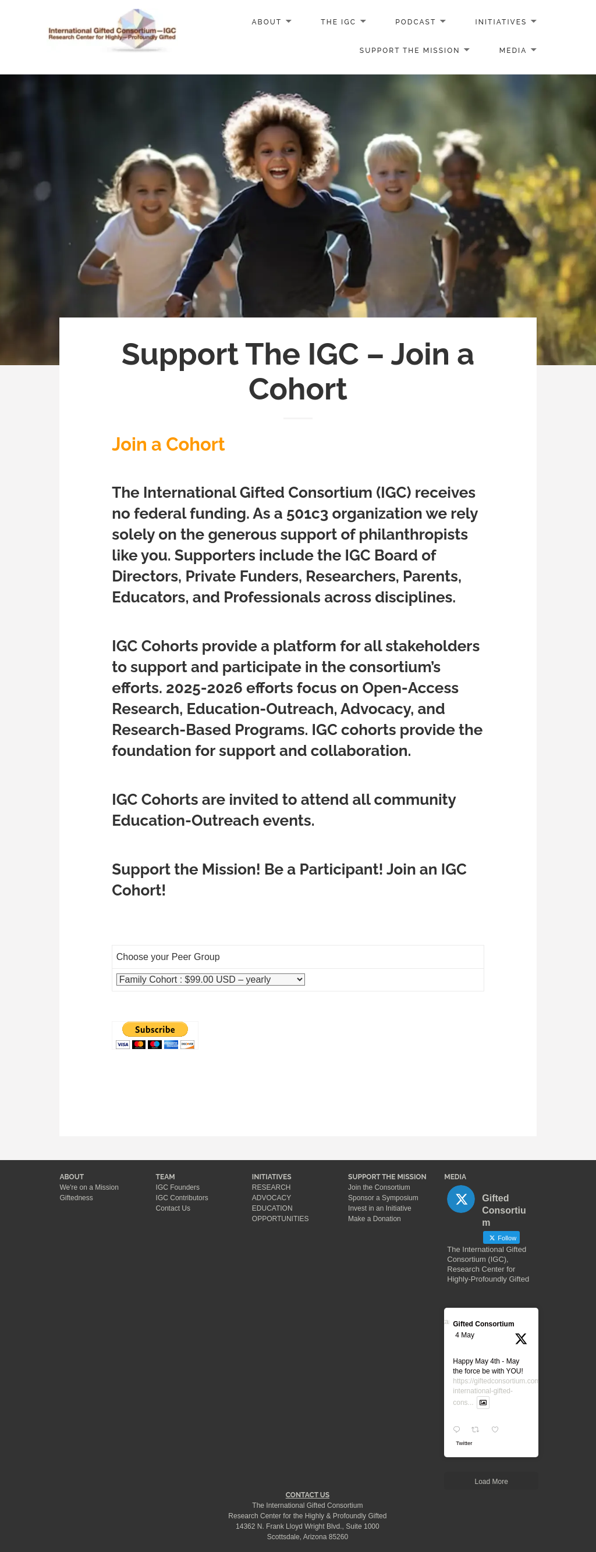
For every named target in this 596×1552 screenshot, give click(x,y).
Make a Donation (374, 1219)
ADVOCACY (271, 1198)
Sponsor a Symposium (383, 1198)
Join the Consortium (379, 1187)
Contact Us (173, 1208)
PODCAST (415, 22)
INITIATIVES (501, 22)
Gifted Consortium (483, 1324)
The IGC (338, 22)
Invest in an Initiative (379, 1208)
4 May (464, 1335)
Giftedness (76, 1198)
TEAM (165, 1177)
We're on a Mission (88, 1187)
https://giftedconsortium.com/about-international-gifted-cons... (507, 1392)
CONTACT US (307, 1495)
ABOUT (266, 22)
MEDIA (513, 51)
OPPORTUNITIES (280, 1219)
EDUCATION (272, 1208)
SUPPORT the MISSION (410, 51)
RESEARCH (271, 1187)
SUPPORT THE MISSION (387, 1177)
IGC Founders (178, 1187)
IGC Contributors (182, 1198)
